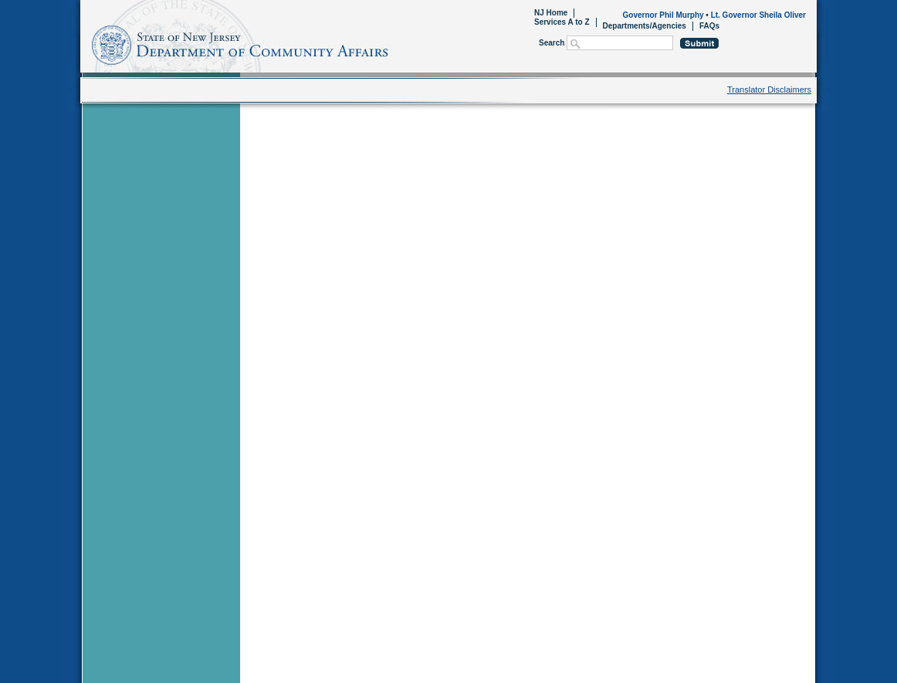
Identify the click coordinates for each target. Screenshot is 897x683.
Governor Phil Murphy (663, 15)
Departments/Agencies (644, 26)
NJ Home (550, 12)
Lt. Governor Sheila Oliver (758, 15)
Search (551, 43)
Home (83, 42)
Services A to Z (562, 22)
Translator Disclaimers (769, 89)
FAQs (709, 26)
